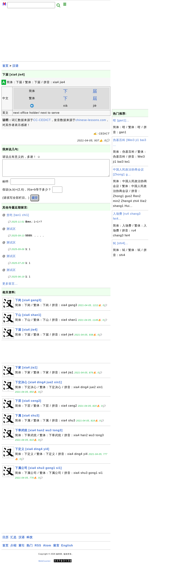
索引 (22, 549)
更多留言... (10, 287)
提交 (35, 201)
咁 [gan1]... (121, 120)
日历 (5, 540)
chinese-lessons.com (91, 120)
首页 (5, 65)
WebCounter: (45, 565)
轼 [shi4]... (120, 243)
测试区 (11, 232)
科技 (30, 540)
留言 (56, 549)
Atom (47, 549)
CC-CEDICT (42, 120)
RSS (38, 549)
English (67, 549)
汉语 (15, 65)
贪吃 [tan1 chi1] (18, 218)
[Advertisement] (55, 35)
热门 (30, 549)
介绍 (13, 549)
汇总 (13, 540)
